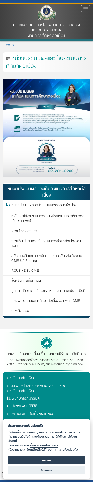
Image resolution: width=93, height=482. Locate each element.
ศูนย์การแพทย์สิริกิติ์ (22, 406)
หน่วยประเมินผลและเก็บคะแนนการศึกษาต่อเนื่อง (43, 206)
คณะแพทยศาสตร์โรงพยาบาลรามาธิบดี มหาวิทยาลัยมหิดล (46, 27)
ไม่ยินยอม (46, 470)
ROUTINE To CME (25, 270)
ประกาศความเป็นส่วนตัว (63, 449)
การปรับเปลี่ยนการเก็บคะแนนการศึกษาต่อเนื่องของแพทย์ (46, 243)
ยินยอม (46, 460)
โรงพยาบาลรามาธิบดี (23, 398)
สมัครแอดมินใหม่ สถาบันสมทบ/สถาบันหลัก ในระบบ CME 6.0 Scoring (46, 258)
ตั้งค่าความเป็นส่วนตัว (44, 445)
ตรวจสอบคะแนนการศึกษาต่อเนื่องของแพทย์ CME (45, 300)
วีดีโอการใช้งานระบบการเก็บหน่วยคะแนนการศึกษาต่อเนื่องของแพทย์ (47, 218)
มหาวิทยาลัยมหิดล (21, 378)
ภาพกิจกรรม (20, 310)
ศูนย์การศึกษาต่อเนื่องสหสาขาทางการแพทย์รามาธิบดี (48, 290)
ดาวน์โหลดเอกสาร (24, 231)
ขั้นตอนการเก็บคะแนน (26, 280)
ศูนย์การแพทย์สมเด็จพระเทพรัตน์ (32, 413)
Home (10, 44)
